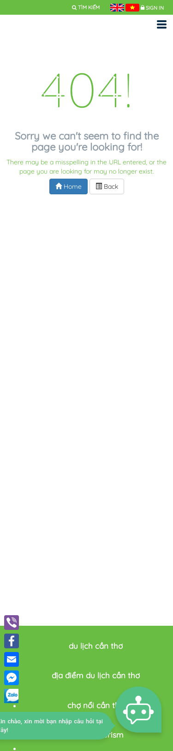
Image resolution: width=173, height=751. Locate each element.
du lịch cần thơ (96, 646)
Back (106, 186)
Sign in (155, 8)
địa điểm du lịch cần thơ (96, 675)
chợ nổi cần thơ (95, 705)
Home (68, 186)
